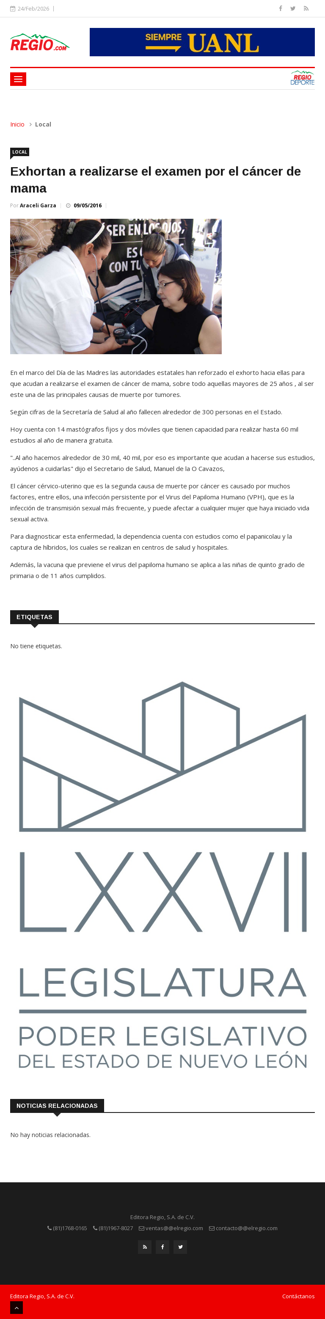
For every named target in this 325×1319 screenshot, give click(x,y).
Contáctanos (298, 1294)
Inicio (17, 124)
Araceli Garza (38, 205)
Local (19, 152)
